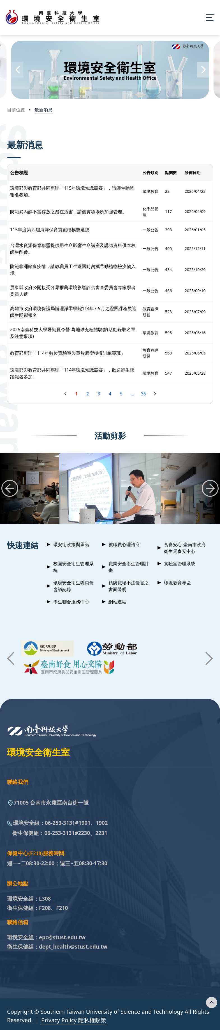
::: (8, 137)
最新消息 (43, 110)
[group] (110, 488)
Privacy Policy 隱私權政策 (73, 1020)
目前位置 (16, 110)
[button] (17, 70)
